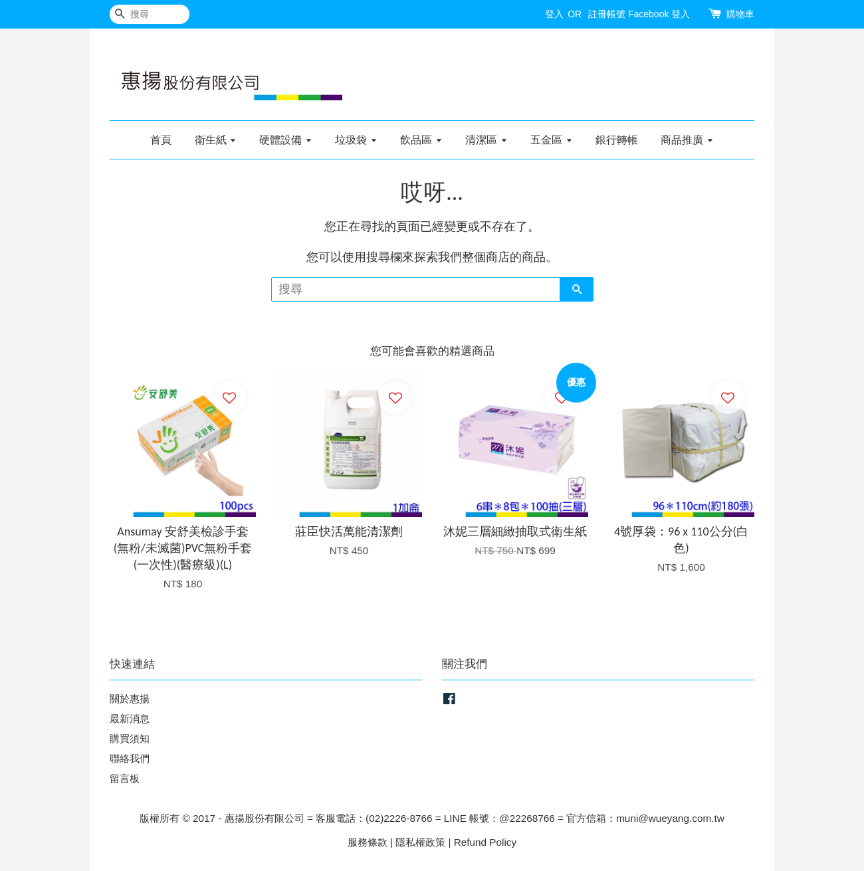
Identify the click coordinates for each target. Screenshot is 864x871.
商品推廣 (687, 139)
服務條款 (367, 842)
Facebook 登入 (659, 14)
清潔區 (486, 139)
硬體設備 (285, 139)
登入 (554, 14)
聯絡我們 (130, 758)
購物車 (740, 14)
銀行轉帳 (616, 139)
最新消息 (130, 718)
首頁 (160, 139)
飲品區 (421, 139)
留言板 (125, 778)
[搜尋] (149, 14)
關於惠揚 (130, 698)
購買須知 (130, 738)
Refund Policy (485, 842)
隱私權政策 (420, 842)
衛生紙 (216, 139)
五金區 (551, 139)
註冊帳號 (606, 14)
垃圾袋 (356, 139)
